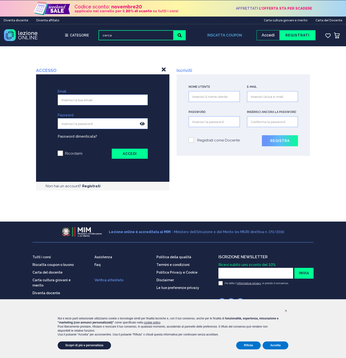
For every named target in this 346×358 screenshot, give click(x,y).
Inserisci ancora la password (271, 112)
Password (66, 116)
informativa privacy (249, 282)
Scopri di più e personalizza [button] (84, 345)
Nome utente (199, 87)
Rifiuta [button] (248, 345)
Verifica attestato (109, 279)
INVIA (304, 272)
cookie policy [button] (152, 322)
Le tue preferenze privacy (177, 287)
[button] (286, 311)
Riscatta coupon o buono (53, 264)
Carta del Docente (328, 20)
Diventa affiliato (47, 20)
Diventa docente (16, 20)
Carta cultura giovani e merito (286, 20)
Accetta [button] (275, 345)
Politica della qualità (173, 256)
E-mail (252, 87)
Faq (97, 264)
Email (62, 92)
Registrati (91, 187)
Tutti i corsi (41, 256)
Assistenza (103, 256)
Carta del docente (47, 272)
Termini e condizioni (173, 264)
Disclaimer (165, 279)
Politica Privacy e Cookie (177, 272)
